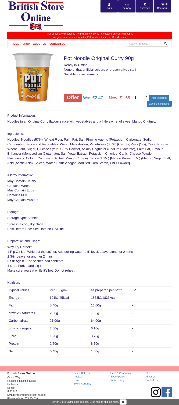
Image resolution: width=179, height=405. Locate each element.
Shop (26, 43)
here (98, 401)
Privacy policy (117, 376)
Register (78, 376)
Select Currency (82, 383)
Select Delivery (82, 373)
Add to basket (159, 97)
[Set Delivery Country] (127, 6)
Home (15, 43)
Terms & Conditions (120, 373)
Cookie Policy (117, 380)
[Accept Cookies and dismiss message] (123, 402)
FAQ (147, 373)
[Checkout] (162, 6)
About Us (39, 43)
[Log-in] (109, 6)
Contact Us (57, 43)
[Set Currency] (144, 6)
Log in (77, 380)
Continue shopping (159, 103)
